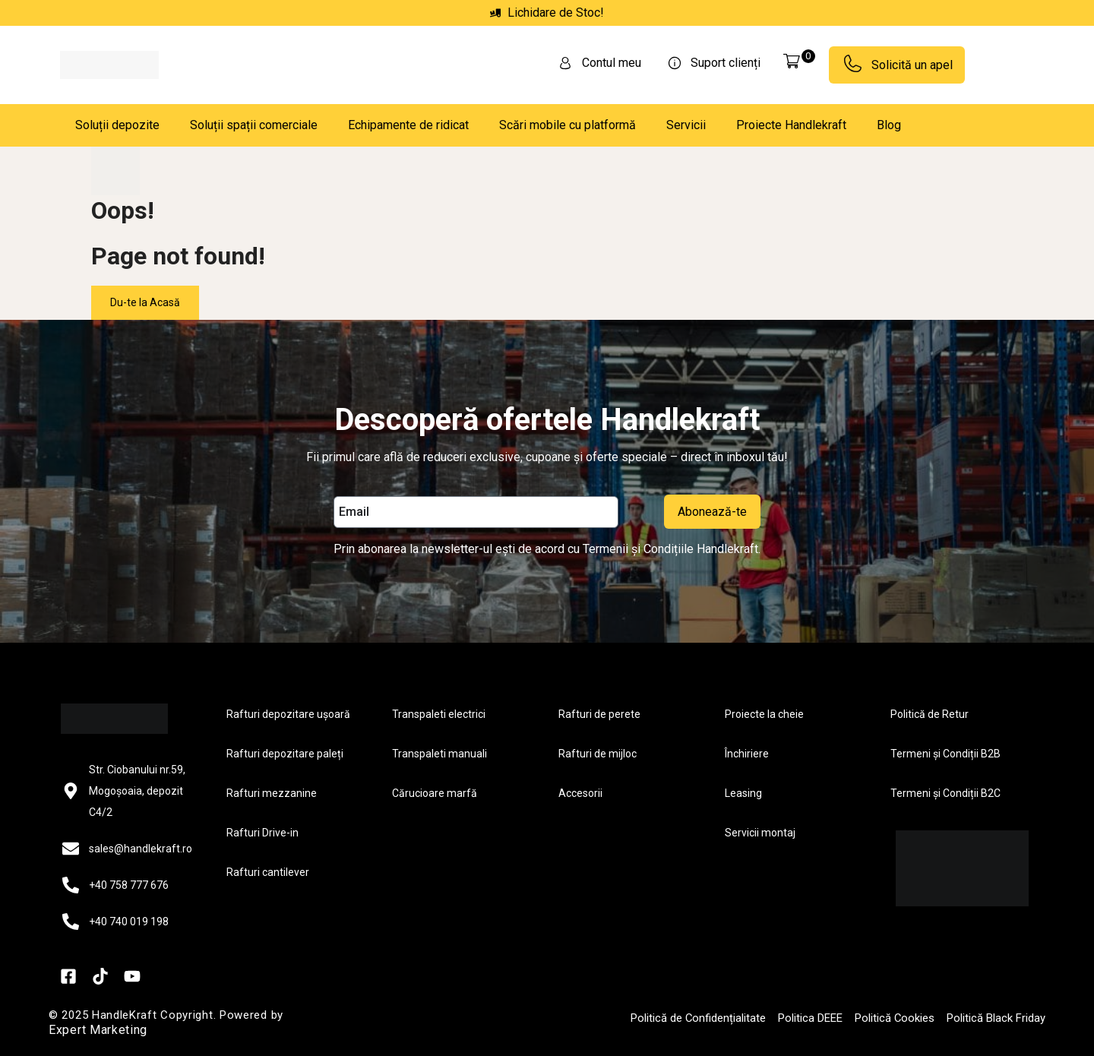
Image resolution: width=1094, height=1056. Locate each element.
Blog (889, 125)
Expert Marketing (98, 1030)
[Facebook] (68, 976)
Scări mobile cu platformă (567, 125)
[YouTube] (132, 976)
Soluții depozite (117, 125)
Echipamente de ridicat (408, 125)
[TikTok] (100, 976)
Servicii (686, 125)
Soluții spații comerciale (254, 125)
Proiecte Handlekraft (791, 125)
